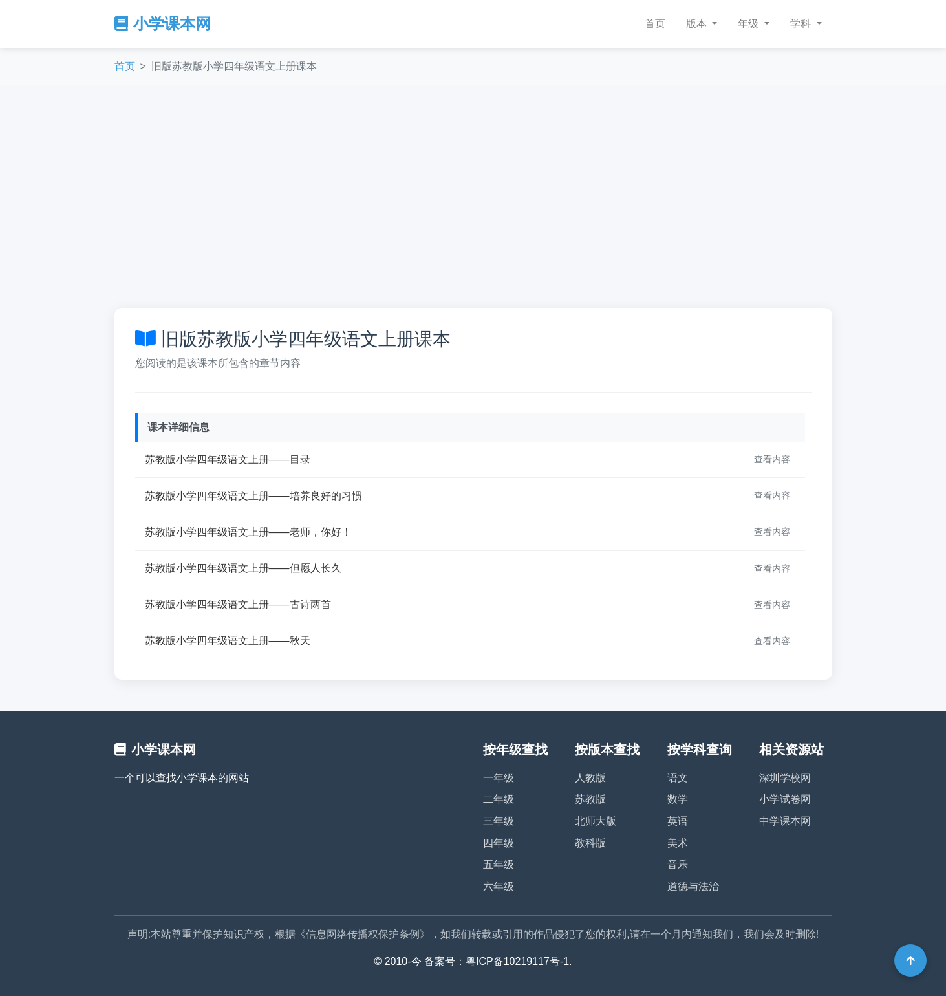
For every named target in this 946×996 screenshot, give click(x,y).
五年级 (498, 864)
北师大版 (595, 821)
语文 (677, 777)
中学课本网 (785, 821)
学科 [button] (801, 23)
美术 (677, 843)
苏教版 (590, 799)
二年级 (498, 799)
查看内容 (772, 459)
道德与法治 (693, 886)
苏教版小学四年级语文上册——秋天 (227, 640)
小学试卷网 (785, 799)
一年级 (498, 777)
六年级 (498, 886)
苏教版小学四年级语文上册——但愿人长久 (243, 568)
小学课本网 (162, 23)
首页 (655, 23)
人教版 (590, 777)
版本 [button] (697, 23)
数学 (677, 799)
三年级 (498, 821)
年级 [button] (749, 23)
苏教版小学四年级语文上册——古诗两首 (238, 604)
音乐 (677, 864)
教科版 (590, 843)
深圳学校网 (785, 777)
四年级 (498, 843)
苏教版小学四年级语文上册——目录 (227, 459)
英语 (677, 821)
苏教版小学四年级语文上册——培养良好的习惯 (253, 495)
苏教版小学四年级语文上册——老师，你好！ (248, 531)
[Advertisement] (473, 196)
